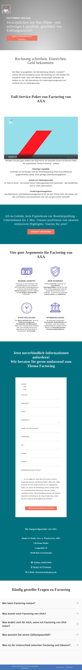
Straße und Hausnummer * (30, 428)
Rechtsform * (25, 420)
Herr (23, 386)
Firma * (23, 411)
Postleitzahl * (25, 437)
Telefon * (24, 462)
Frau (24, 389)
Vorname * (24, 395)
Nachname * (25, 403)
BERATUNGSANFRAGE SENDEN (41, 508)
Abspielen (12, 157)
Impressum (69, 667)
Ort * (22, 445)
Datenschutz (60, 667)
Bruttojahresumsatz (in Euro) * (31, 470)
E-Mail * (23, 453)
